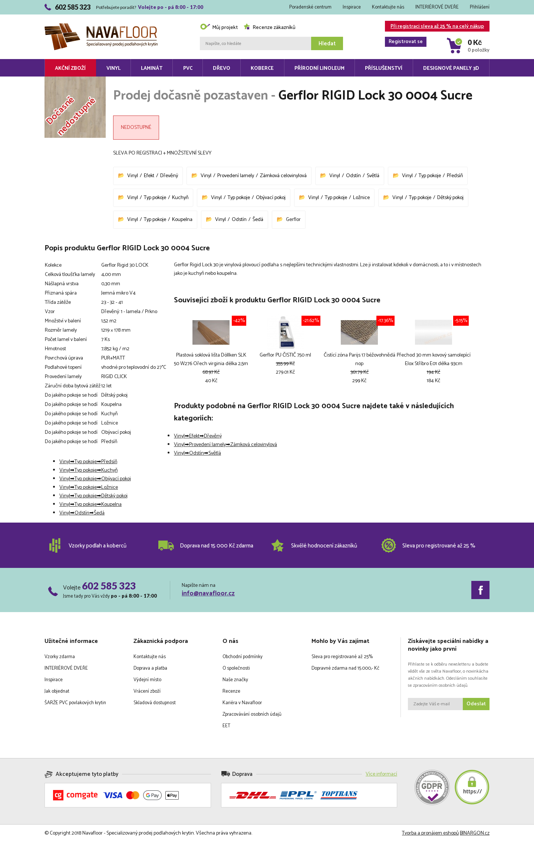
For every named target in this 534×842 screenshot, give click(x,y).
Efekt (149, 176)
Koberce (262, 68)
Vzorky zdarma (59, 657)
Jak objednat (56, 691)
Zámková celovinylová (283, 176)
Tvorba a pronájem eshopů (430, 833)
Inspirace (352, 7)
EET (226, 726)
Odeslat (476, 704)
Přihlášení (480, 7)
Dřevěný (169, 176)
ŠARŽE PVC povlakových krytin (75, 703)
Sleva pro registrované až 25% (342, 657)
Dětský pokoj (450, 198)
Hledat (327, 43)
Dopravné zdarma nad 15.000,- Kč (345, 668)
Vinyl (113, 68)
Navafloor (101, 26)
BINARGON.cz (475, 833)
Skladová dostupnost (155, 703)
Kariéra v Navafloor (242, 703)
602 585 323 (109, 586)
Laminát (151, 68)
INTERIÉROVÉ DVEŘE (437, 7)
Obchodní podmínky (242, 657)
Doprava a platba (150, 668)
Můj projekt (219, 27)
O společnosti (236, 668)
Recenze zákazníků (269, 27)
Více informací (381, 774)
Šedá (258, 219)
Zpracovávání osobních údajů (251, 714)
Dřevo (221, 68)
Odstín (353, 176)
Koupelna (182, 219)
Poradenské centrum (310, 7)
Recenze (231, 691)
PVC (187, 68)
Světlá (373, 176)
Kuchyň (180, 198)
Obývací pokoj (271, 198)
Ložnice (361, 198)
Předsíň (455, 176)
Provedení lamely (235, 176)
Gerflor (293, 219)
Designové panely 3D (451, 68)
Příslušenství (383, 68)
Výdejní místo (147, 680)
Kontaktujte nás (388, 7)
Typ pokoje (430, 176)
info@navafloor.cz (208, 593)
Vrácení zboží (147, 691)
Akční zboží (70, 68)
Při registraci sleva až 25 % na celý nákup (434, 27)
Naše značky (235, 680)
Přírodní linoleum (319, 68)
